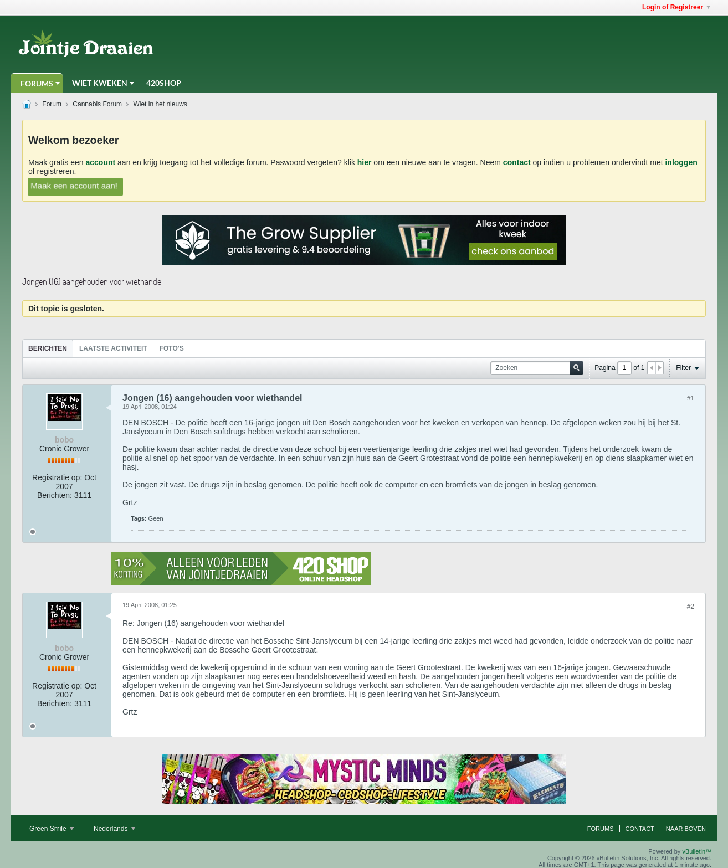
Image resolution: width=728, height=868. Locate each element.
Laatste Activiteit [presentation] (113, 348)
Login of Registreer (676, 7)
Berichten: (54, 495)
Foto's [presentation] (172, 348)
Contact (640, 828)
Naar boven (686, 828)
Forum (51, 104)
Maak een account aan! (74, 185)
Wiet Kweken (99, 83)
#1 (690, 398)
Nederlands (114, 829)
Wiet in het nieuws (160, 104)
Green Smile (51, 829)
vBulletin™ (696, 851)
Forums (36, 83)
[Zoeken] (536, 368)
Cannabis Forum (97, 104)
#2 (690, 606)
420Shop (163, 83)
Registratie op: (57, 477)
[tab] (47, 348)
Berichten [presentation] (47, 348)
